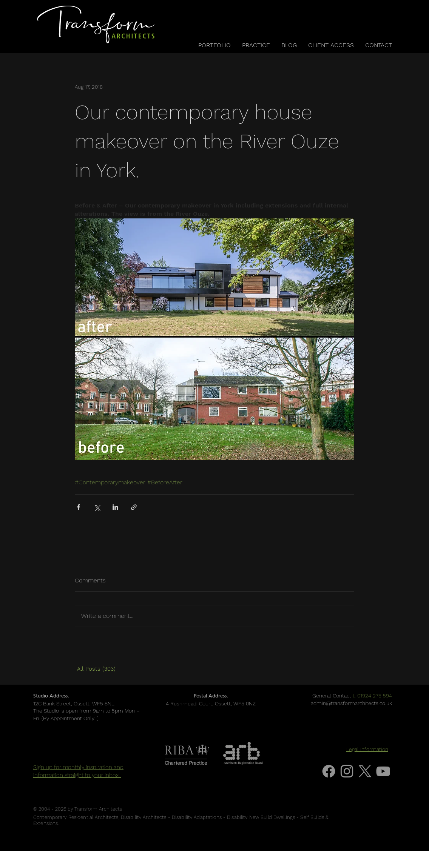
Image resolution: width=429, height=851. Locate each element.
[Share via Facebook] (78, 507)
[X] (364, 771)
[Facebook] (328, 771)
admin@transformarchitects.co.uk (351, 703)
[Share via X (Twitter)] (96, 507)
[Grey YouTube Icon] (383, 771)
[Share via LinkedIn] (115, 507)
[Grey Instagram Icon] (346, 771)
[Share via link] (133, 507)
